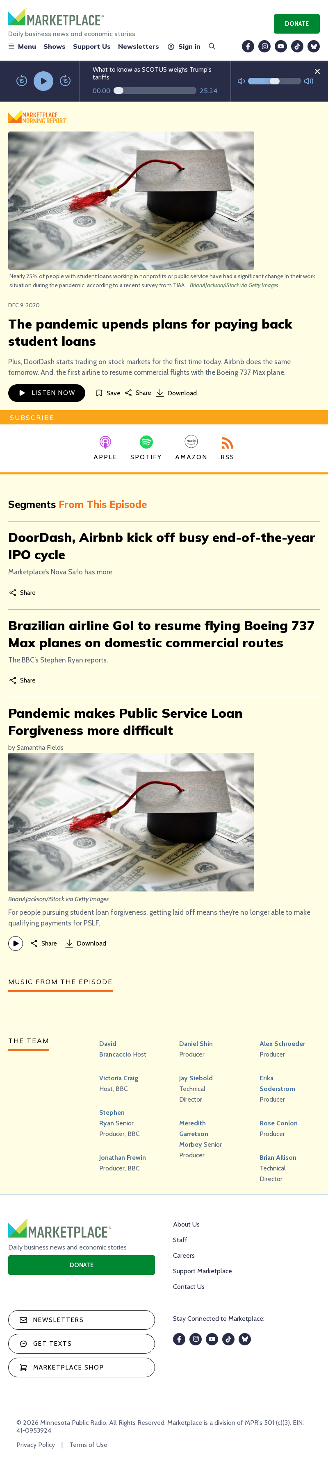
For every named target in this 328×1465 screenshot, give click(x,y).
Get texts (45, 1344)
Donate (297, 23)
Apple (105, 448)
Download (176, 393)
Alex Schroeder (282, 1044)
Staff (180, 1240)
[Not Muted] (241, 81)
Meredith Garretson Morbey (193, 1133)
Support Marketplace (202, 1271)
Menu (22, 46)
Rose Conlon (279, 1123)
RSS (228, 449)
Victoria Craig (119, 1078)
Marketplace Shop (61, 1367)
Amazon (191, 447)
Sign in (183, 46)
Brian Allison (278, 1157)
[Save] (108, 393)
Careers (184, 1255)
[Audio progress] (155, 90)
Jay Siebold (196, 1078)
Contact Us (189, 1286)
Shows (54, 46)
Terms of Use (88, 1445)
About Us (186, 1224)
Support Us (92, 46)
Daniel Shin (196, 1044)
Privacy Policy (35, 1445)
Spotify (146, 448)
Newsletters (138, 46)
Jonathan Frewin (122, 1157)
